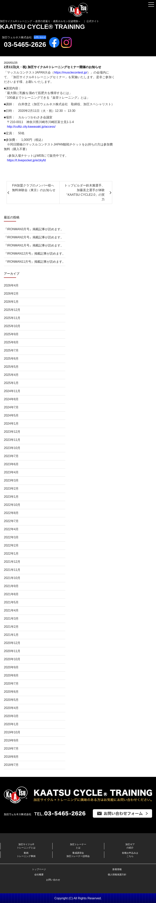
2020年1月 (11, 724)
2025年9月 (11, 334)
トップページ (39, 869)
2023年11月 (12, 439)
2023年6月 (11, 464)
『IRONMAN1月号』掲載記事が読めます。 (34, 245)
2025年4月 (11, 374)
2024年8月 (11, 399)
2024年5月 (11, 415)
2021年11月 (12, 569)
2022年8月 (11, 513)
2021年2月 (11, 626)
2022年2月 (11, 545)
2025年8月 (11, 342)
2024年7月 (11, 407)
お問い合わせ (40, 37)
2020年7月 (11, 683)
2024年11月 (12, 391)
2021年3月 (11, 618)
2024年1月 (11, 423)
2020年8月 (11, 675)
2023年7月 (11, 456)
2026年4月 (11, 285)
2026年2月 (11, 293)
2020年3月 (11, 716)
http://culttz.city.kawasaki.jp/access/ (31, 126)
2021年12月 (12, 561)
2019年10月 (12, 732)
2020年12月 (12, 643)
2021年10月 (12, 578)
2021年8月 (11, 594)
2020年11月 (12, 651)
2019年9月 (11, 740)
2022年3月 (11, 537)
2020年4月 (11, 708)
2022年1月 (11, 553)
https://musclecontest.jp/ (70, 72)
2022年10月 (12, 504)
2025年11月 (12, 318)
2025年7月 (11, 350)
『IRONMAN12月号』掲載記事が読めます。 (34, 253)
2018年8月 (11, 756)
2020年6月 (11, 691)
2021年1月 (11, 634)
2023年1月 (11, 496)
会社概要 (39, 874)
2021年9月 (11, 586)
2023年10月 (12, 448)
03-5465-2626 (25, 44)
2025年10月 (12, 326)
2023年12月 (12, 431)
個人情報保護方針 (117, 874)
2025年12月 (12, 309)
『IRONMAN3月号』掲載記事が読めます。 (34, 229)
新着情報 (117, 869)
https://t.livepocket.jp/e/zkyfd (26, 160)
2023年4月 (11, 472)
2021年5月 (11, 602)
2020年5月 (11, 699)
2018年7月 (11, 764)
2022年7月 (11, 521)
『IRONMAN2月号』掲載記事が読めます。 (34, 237)
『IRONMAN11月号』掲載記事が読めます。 (34, 261)
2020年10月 (12, 659)
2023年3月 (11, 480)
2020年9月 (11, 667)
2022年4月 (11, 529)
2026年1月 (11, 301)
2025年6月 (11, 358)
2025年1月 (11, 383)
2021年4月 (11, 610)
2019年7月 (11, 748)
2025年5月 (11, 366)
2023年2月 (11, 488)
